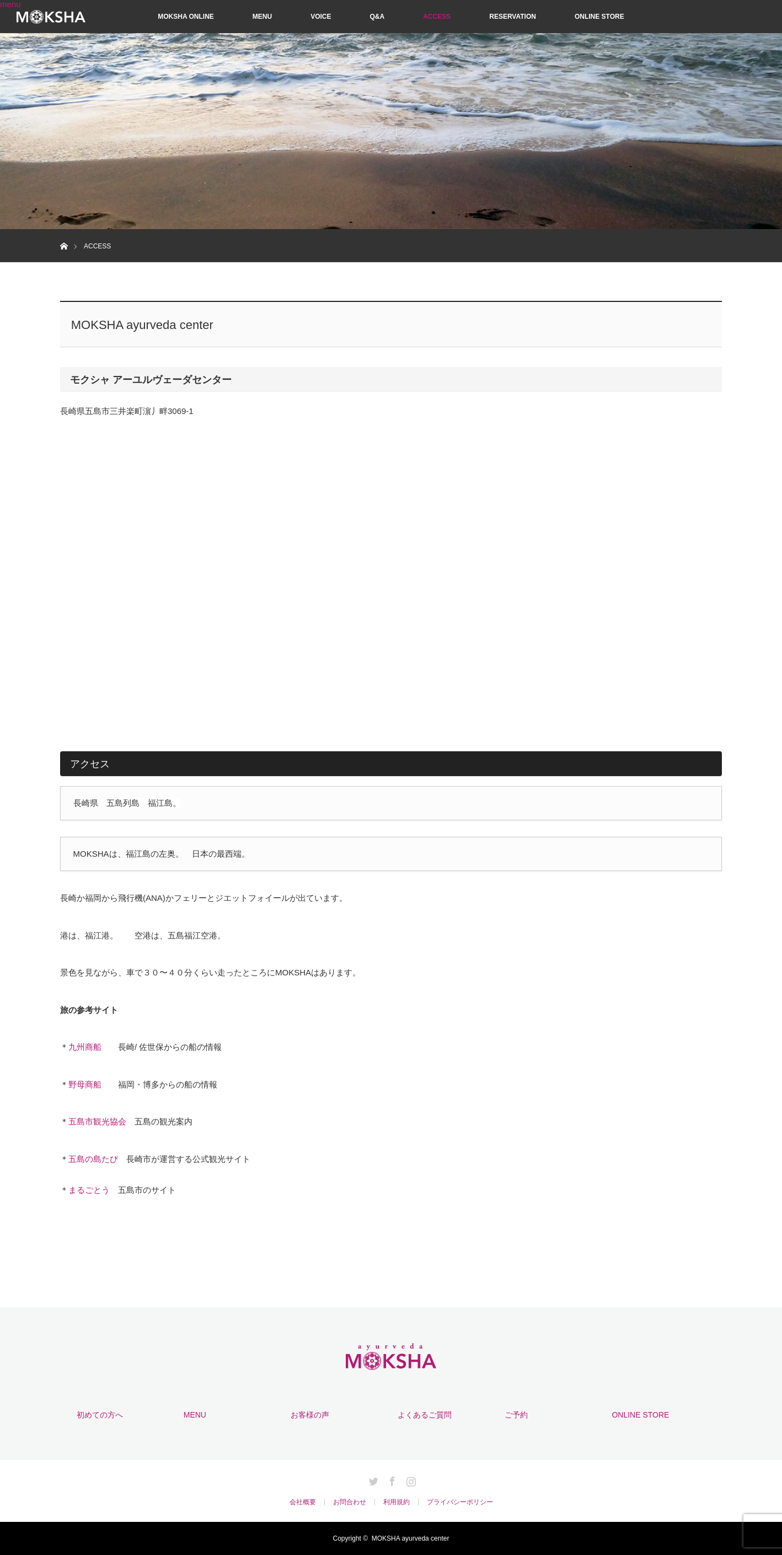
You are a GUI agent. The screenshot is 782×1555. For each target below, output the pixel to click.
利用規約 (396, 1502)
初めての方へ (100, 1414)
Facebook (391, 1479)
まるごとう (89, 1190)
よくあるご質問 (425, 1414)
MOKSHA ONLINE (186, 16)
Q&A (377, 16)
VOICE (320, 16)
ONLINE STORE (599, 16)
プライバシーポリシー (460, 1502)
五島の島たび (93, 1159)
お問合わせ (349, 1502)
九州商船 (84, 1047)
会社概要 (303, 1502)
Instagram (409, 1479)
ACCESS (437, 16)
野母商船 (84, 1084)
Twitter (372, 1479)
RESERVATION (512, 16)
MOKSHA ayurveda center (410, 1538)
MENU (262, 16)
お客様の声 (310, 1414)
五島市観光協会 (97, 1121)
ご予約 (516, 1414)
